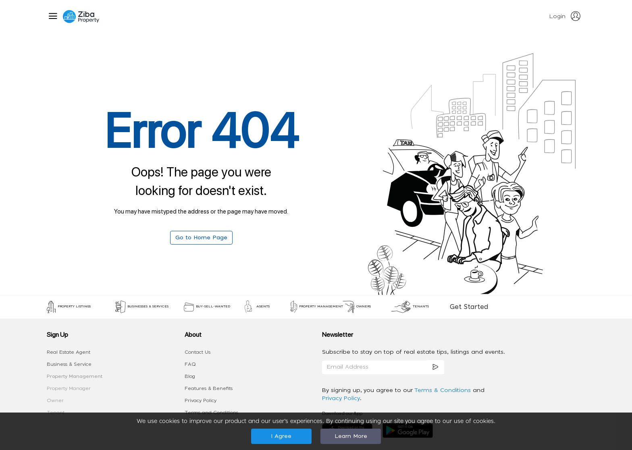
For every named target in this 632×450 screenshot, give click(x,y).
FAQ (190, 364)
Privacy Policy (200, 400)
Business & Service (69, 364)
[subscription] (435, 367)
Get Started (469, 307)
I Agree (281, 436)
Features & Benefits (209, 388)
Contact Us (197, 352)
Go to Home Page (201, 238)
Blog (190, 376)
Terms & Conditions (443, 390)
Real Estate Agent (68, 352)
